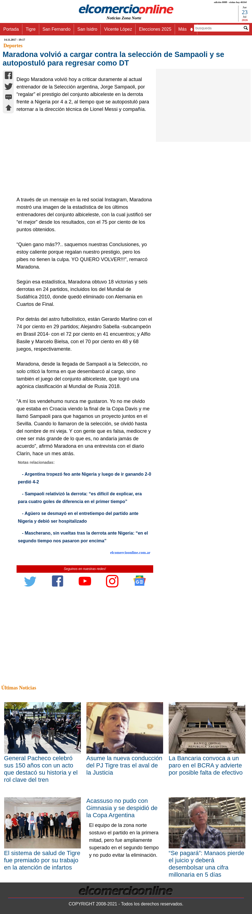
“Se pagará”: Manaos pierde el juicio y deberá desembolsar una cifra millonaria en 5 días (206, 864)
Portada (11, 29)
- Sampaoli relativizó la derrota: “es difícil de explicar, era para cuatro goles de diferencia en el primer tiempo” (80, 497)
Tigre (31, 29)
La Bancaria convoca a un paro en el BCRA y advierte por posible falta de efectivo (206, 765)
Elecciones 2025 (155, 29)
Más (186, 29)
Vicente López (118, 29)
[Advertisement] (83, 154)
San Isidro (87, 29)
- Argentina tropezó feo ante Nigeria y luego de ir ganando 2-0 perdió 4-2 (84, 478)
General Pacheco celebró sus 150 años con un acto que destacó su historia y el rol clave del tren (41, 769)
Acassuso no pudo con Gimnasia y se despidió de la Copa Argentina (122, 808)
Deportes (13, 45)
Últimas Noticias (18, 688)
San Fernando (56, 29)
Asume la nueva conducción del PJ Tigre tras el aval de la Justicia (124, 765)
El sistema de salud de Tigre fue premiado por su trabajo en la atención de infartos (42, 860)
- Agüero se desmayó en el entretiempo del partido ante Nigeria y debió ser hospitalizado (78, 517)
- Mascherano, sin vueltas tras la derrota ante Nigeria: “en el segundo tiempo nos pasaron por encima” (83, 537)
